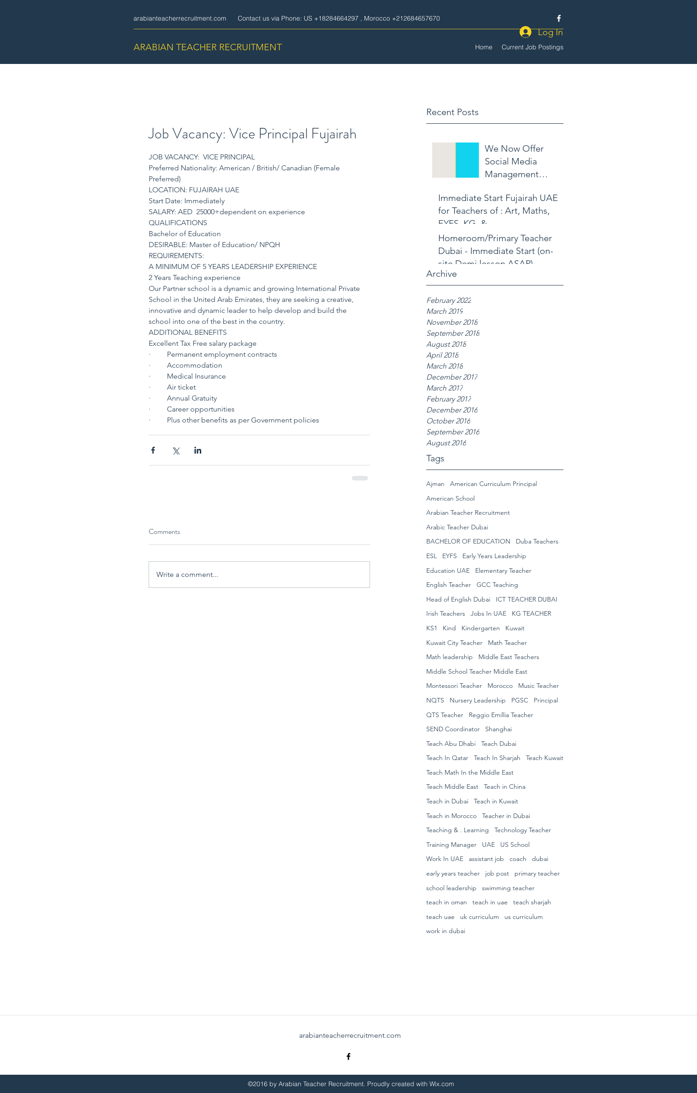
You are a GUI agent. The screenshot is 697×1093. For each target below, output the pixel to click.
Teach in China (504, 786)
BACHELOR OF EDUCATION (468, 541)
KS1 (431, 628)
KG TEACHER (531, 613)
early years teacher (453, 873)
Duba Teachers (537, 541)
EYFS (449, 556)
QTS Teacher (444, 715)
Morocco (500, 685)
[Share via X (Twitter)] (175, 450)
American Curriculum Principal (493, 484)
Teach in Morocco (451, 816)
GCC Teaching (497, 585)
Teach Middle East (452, 786)
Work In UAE (444, 859)
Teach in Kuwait (496, 801)
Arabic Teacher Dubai (457, 527)
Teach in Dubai (447, 801)
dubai (540, 859)
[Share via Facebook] (153, 450)
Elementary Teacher (503, 570)
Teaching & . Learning (457, 830)
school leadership (451, 888)
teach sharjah (532, 902)
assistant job (486, 859)
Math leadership (449, 657)
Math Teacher (507, 643)
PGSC (519, 700)
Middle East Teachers (508, 657)
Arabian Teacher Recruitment (468, 512)
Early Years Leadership (494, 556)
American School (450, 498)
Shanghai (498, 729)
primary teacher (537, 873)
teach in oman (446, 902)
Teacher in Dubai (506, 816)
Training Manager (451, 844)
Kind (449, 628)
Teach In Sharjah (497, 758)
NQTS (435, 700)
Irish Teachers (445, 613)
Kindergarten (480, 628)
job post (497, 873)
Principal (546, 700)
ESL (431, 556)
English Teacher (448, 585)
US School (515, 844)
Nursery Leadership (478, 700)
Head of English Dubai (458, 599)
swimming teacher (508, 888)
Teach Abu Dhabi (451, 743)
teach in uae (490, 902)
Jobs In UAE (488, 613)
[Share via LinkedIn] (197, 450)
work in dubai (445, 931)
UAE (488, 844)
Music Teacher (538, 685)
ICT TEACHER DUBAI (527, 599)
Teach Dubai (498, 743)
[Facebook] (558, 18)
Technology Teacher (522, 830)
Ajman (435, 484)
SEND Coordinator (453, 729)
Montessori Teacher (454, 685)
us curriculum (523, 917)
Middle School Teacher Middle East (476, 671)
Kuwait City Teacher (454, 643)
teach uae (440, 917)
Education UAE (448, 570)
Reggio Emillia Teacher (501, 715)
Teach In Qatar (447, 758)
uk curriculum (479, 917)
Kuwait (515, 628)
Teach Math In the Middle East (470, 772)
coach (517, 859)
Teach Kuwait (544, 758)
